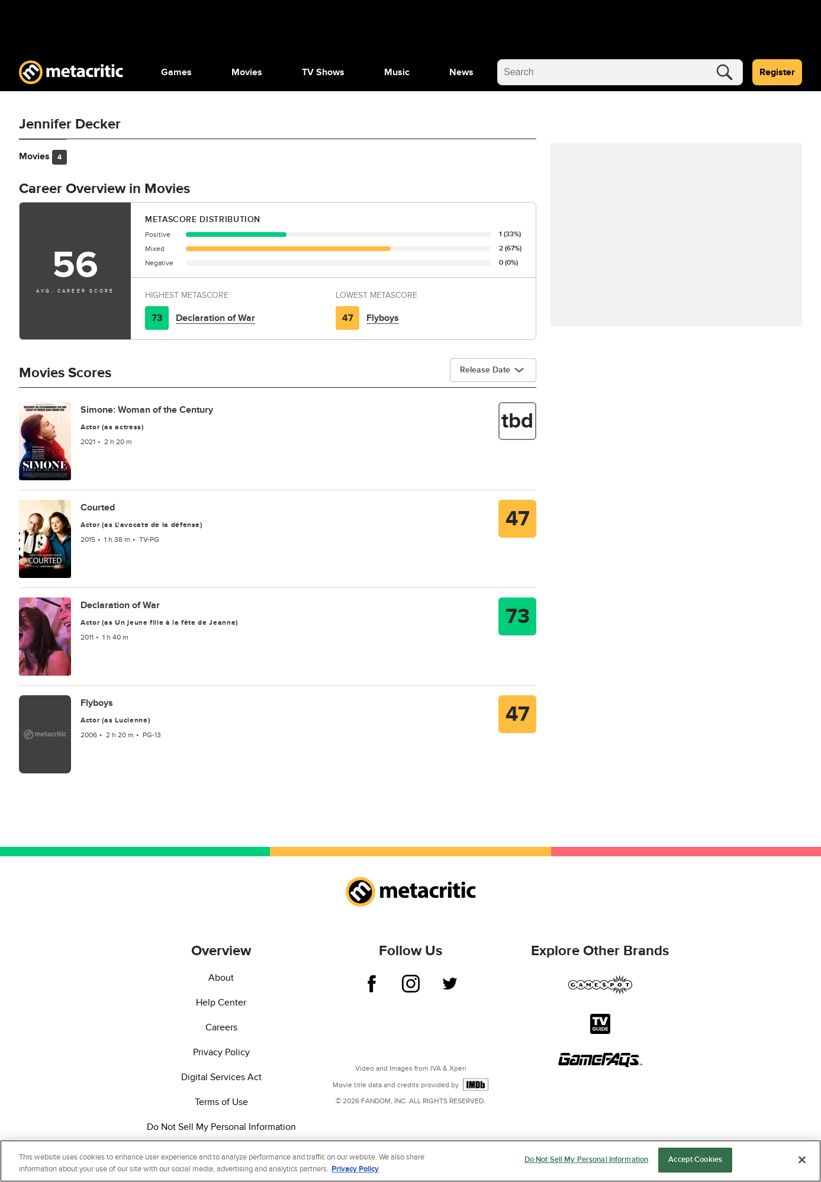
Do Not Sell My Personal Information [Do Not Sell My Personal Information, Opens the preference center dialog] (586, 1159)
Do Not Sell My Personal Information (221, 1127)
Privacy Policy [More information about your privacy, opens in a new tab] (355, 1169)
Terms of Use (221, 1102)
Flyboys (382, 318)
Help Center (221, 1002)
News (461, 72)
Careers (221, 1027)
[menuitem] (176, 72)
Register (777, 72)
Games (176, 72)
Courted (98, 507)
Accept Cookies (695, 1159)
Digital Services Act (221, 1077)
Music (397, 72)
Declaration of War (215, 318)
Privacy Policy (221, 1052)
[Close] (802, 1159)
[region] (410, 1161)
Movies (246, 72)
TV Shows (323, 72)
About (221, 978)
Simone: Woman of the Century (147, 410)
